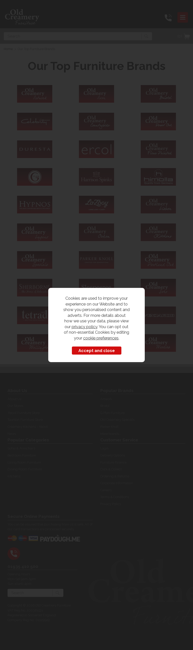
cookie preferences (101, 337)
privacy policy (84, 326)
